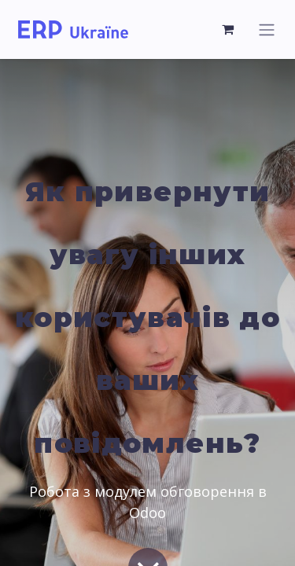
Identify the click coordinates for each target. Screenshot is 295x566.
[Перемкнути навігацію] (266, 29)
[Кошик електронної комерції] (228, 29)
